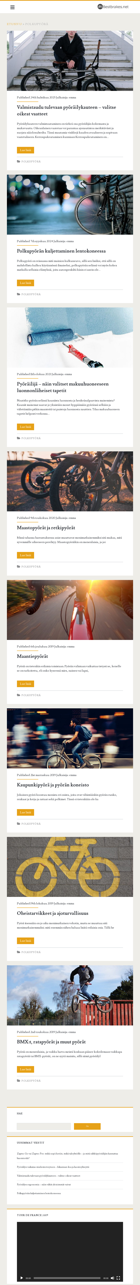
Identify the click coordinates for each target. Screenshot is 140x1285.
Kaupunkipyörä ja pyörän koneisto (70, 724)
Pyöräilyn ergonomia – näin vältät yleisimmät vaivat (47, 1162)
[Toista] (24, 1253)
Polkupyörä (34, 162)
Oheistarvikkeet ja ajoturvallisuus (70, 850)
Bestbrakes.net (70, 1276)
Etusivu (17, 24)
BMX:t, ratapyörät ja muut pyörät (70, 975)
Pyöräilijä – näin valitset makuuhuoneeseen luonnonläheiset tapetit (70, 333)
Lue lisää (30, 151)
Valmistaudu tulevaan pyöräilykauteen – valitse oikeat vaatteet (70, 59)
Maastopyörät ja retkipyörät (70, 474)
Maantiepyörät (70, 599)
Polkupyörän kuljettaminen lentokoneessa (70, 204)
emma (75, 94)
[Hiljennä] (109, 1253)
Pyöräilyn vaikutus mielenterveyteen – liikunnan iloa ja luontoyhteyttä (56, 1145)
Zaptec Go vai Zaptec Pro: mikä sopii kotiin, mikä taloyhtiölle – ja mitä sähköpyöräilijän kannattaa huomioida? (65, 1134)
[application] (70, 1228)
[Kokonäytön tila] (115, 1253)
